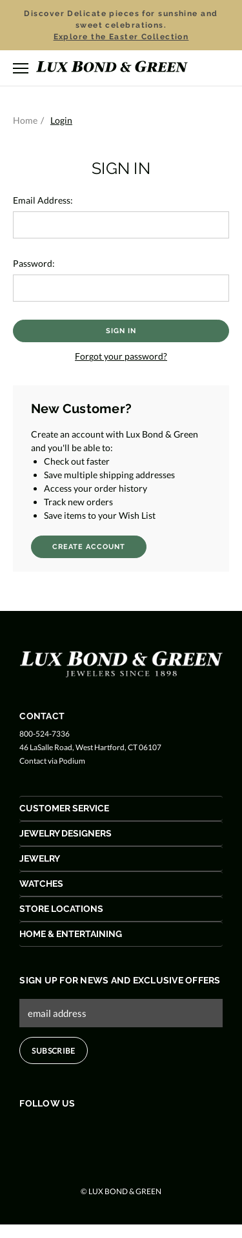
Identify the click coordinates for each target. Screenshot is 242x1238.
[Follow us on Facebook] (27, 1131)
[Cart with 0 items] (222, 68)
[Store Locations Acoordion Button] (120, 909)
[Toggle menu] (20, 68)
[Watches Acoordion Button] (120, 884)
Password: (34, 263)
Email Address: (43, 200)
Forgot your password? (121, 356)
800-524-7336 (44, 734)
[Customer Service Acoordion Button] (120, 808)
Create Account (88, 547)
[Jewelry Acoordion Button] (120, 859)
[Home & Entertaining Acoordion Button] (120, 934)
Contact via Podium (52, 761)
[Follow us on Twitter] (52, 1131)
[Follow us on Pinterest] (101, 1131)
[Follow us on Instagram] (76, 1131)
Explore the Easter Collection (121, 36)
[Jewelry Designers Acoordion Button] (120, 834)
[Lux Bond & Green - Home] (112, 68)
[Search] (202, 67)
